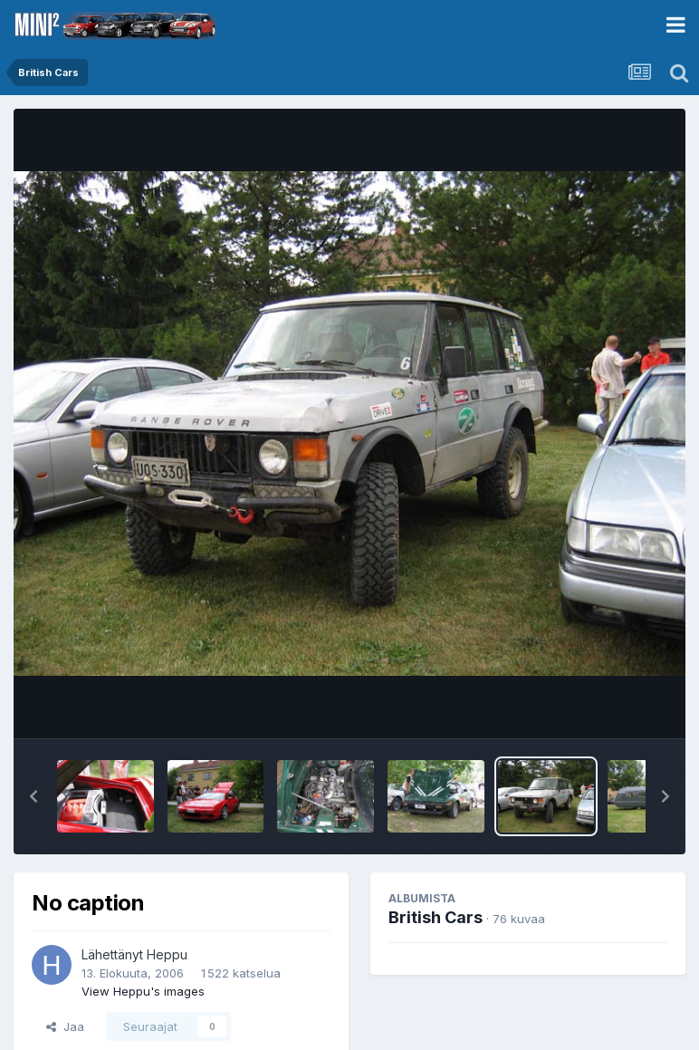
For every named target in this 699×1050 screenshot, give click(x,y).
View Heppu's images (143, 991)
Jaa (65, 1026)
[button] (33, 796)
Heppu (167, 954)
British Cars (435, 917)
